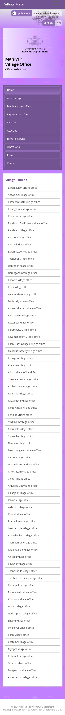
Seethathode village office (22, 528)
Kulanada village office (20, 393)
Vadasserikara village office (23, 294)
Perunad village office (20, 414)
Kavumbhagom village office (24, 336)
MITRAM (48, 23)
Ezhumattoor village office (22, 251)
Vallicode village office (20, 507)
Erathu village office (19, 606)
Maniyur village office (19, 106)
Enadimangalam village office (24, 450)
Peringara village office (20, 358)
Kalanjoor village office (21, 492)
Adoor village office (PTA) (22, 372)
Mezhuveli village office (21, 627)
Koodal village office (19, 514)
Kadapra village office (20, 280)
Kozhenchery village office (22, 386)
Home (10, 90)
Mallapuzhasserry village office (25, 351)
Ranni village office (18, 634)
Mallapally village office (21, 301)
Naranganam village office (22, 273)
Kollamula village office (21, 656)
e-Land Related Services (47, 13)
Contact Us (13, 163)
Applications (21, 13)
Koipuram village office (21, 599)
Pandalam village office (21, 230)
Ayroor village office (19, 457)
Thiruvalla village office (20, 436)
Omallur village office (20, 663)
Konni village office (18, 287)
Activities (12, 130)
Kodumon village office (21, 216)
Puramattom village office (22, 677)
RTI (59, 23)
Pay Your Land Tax (17, 114)
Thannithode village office (22, 571)
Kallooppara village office (22, 315)
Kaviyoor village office (20, 563)
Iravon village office (19, 500)
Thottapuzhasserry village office (26, 578)
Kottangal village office (21, 322)
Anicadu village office (20, 556)
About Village (14, 98)
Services (11, 122)
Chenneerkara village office (23, 379)
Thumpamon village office (22, 542)
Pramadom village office (21, 521)
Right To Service (16, 138)
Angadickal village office (21, 194)
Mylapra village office (20, 649)
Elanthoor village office (21, 265)
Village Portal (14, 4)
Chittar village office (19, 478)
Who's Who (13, 147)
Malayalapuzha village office (24, 464)
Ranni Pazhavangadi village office (26, 343)
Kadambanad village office (23, 549)
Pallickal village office (20, 244)
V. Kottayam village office (22, 471)
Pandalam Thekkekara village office (28, 223)
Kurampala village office (21, 585)
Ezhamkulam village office (22, 187)
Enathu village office (19, 620)
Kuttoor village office (19, 237)
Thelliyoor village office (21, 258)
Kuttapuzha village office (22, 400)
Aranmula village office (20, 365)
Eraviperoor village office (22, 670)
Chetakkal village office (21, 642)
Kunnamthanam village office (24, 308)
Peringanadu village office (22, 592)
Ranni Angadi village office (22, 407)
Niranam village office (20, 443)
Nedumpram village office (22, 613)
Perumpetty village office (22, 329)
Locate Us (13, 155)
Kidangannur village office (22, 209)
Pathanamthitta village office (24, 202)
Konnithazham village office (23, 535)
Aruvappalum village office (22, 485)
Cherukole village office (21, 429)
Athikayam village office (21, 422)
